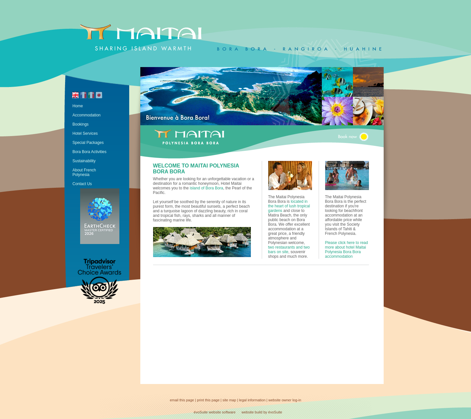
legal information (252, 400)
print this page (208, 400)
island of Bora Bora (206, 188)
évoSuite (201, 412)
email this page (182, 400)
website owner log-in (285, 400)
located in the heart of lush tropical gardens (289, 206)
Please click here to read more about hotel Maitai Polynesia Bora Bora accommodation (346, 249)
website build (252, 412)
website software (222, 412)
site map (229, 400)
